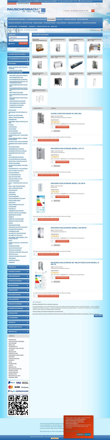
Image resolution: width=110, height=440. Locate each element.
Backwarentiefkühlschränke (18, 85)
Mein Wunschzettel (15, 369)
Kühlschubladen (14, 200)
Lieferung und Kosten (16, 348)
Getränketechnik (50, 23)
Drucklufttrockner (16, 115)
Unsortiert (38, 108)
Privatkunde (12, 3)
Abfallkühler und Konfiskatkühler (18, 68)
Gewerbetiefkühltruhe (17, 153)
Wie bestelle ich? (15, 375)
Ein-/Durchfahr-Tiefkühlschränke (18, 98)
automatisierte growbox (17, 19)
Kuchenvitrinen (14, 181)
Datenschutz (13, 346)
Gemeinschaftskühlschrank (18, 144)
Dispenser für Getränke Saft (18, 113)
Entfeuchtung (27, 23)
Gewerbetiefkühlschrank (18, 151)
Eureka (11, 125)
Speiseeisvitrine (14, 246)
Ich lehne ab (80, 434)
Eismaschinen (37, 23)
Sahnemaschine (14, 231)
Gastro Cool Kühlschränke (18, 141)
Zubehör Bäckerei (15, 107)
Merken (12, 43)
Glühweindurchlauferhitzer (36, 19)
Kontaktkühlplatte (15, 179)
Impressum (12, 339)
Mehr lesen (98, 315)
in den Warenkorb (62, 127)
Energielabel (13, 377)
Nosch (11, 223)
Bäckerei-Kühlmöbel (32, 30)
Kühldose (12, 192)
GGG (10, 155)
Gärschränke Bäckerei (17, 101)
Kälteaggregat (14, 172)
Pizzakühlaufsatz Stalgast (18, 227)
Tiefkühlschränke (15, 250)
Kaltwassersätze (15, 174)
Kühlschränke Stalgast (17, 198)
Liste (53, 108)
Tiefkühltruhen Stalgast (17, 256)
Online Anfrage (14, 358)
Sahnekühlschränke (16, 105)
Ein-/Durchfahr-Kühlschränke (18, 95)
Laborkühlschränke (89, 23)
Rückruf (11, 357)
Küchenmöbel (23, 26)
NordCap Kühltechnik (16, 221)
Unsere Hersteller (43, 26)
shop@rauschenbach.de (86, 1)
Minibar (11, 217)
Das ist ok (87, 434)
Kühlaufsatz (13, 190)
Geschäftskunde (23, 3)
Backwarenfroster (16, 77)
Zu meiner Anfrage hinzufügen (48, 140)
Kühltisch (12, 202)
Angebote (32, 26)
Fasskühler (13, 127)
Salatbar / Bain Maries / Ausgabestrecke (18, 238)
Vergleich (57, 131)
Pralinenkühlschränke (17, 103)
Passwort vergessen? (22, 49)
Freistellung (13, 353)
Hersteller (18, 331)
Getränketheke (14, 147)
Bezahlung (12, 351)
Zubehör (11, 262)
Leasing (11, 350)
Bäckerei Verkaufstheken (18, 75)
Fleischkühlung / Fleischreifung (18, 135)
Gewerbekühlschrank (16, 149)
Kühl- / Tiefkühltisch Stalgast (18, 183)
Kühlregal (12, 194)
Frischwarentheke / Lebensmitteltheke (18, 139)
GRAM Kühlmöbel (14, 163)
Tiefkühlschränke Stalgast (18, 252)
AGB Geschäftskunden (16, 341)
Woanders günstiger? (16, 355)
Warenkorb (13, 363)
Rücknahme (12, 343)
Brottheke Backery (16, 92)
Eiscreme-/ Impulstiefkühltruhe (18, 122)
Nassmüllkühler (70, 19)
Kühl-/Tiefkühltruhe (16, 188)
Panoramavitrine (14, 225)
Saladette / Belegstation (17, 233)
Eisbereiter (13, 119)
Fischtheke (12, 129)
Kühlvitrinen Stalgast (16, 204)
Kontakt (11, 360)
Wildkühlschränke (14, 23)
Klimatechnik (12, 26)
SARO (10, 240)
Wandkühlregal (14, 260)
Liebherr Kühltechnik (16, 211)
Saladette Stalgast (15, 235)
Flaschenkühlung (15, 133)
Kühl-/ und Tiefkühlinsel (17, 186)
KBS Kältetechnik (15, 177)
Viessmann (12, 258)
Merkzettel (13, 367)
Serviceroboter (82, 19)
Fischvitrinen (13, 131)
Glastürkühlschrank (16, 157)
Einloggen (23, 43)
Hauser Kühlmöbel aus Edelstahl (18, 166)
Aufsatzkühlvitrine (15, 70)
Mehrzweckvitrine (15, 215)
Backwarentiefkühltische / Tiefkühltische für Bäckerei (18, 89)
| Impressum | (55, 438)
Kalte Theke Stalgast (16, 170)
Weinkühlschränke (74, 23)
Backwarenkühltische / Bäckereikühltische (18, 82)
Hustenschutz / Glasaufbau (18, 168)
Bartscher (12, 110)
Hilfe (10, 362)
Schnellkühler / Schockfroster (18, 243)
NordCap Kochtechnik (16, 219)
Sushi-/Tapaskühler (15, 248)
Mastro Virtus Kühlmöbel (17, 213)
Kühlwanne (12, 206)
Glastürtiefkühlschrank (17, 159)
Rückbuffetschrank (16, 229)
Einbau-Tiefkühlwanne (16, 117)
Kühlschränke (62, 23)
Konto (11, 365)
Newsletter (13, 374)
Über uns (54, 26)
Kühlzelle (59, 19)
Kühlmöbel (51, 19)
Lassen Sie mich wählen (72, 431)
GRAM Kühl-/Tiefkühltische (18, 161)
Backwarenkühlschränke (18, 79)
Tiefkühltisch (13, 254)
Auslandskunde (36, 3)
